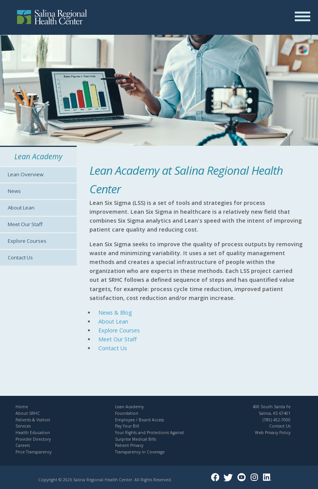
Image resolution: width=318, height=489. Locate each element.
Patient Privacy (129, 445)
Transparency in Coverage (140, 452)
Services (23, 426)
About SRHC (27, 413)
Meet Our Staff (25, 224)
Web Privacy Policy (272, 432)
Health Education (32, 432)
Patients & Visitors (32, 420)
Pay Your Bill (127, 426)
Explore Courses (27, 240)
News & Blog (115, 312)
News (14, 190)
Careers (22, 445)
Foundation (126, 413)
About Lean (21, 207)
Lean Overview (25, 174)
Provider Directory (33, 439)
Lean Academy (129, 406)
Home (21, 406)
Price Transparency (33, 452)
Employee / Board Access (139, 420)
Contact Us (20, 257)
